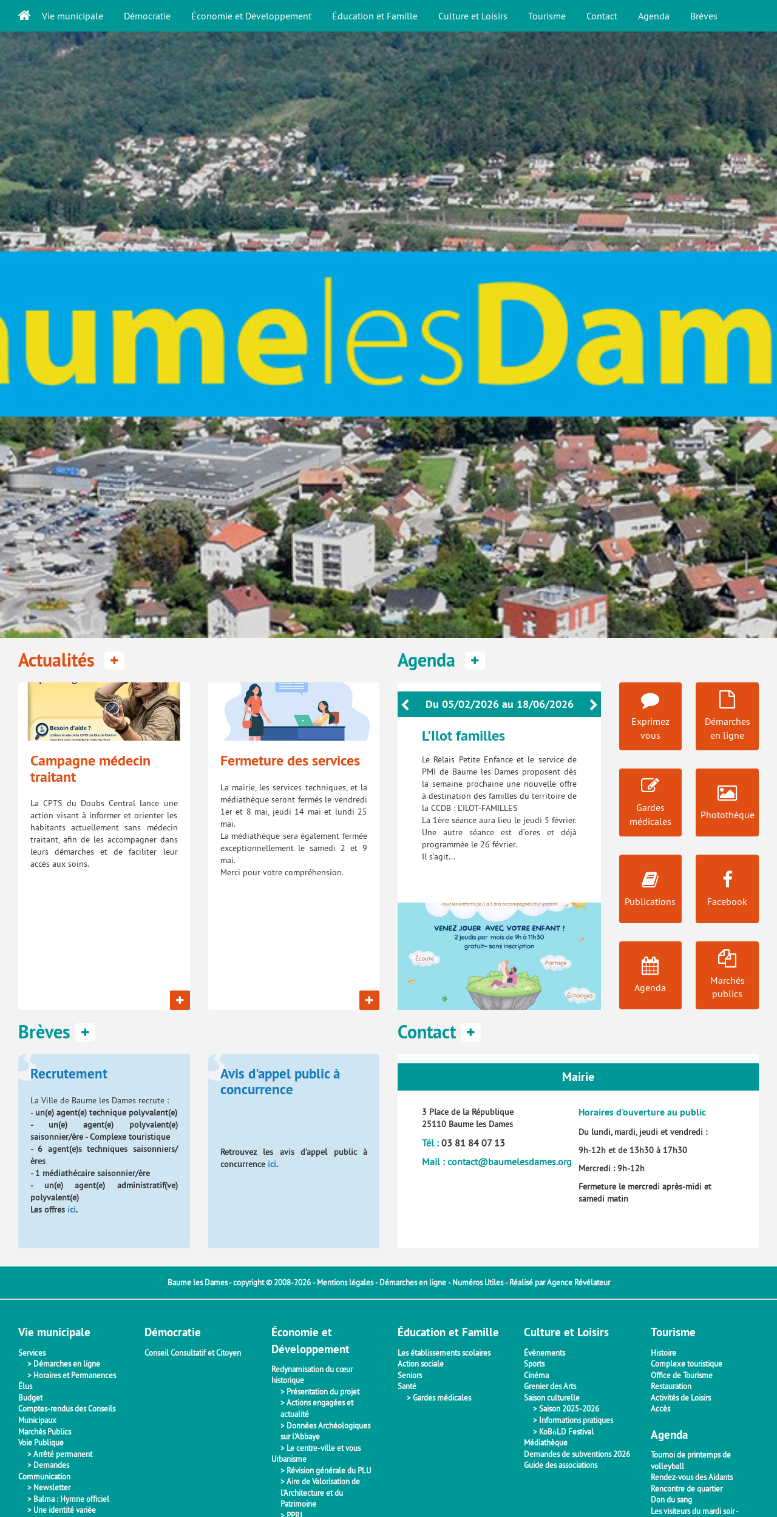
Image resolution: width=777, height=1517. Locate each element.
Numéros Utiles (477, 1282)
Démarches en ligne (412, 1282)
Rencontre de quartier (686, 1488)
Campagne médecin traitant (90, 768)
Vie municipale (72, 16)
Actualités (71, 660)
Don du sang (671, 1499)
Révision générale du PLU (329, 1470)
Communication (44, 1476)
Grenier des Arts (550, 1386)
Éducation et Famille (375, 16)
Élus (25, 1386)
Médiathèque (546, 1442)
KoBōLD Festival (566, 1431)
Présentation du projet (323, 1391)
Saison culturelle (552, 1397)
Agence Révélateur (578, 1282)
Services (32, 1352)
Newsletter (51, 1487)
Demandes (51, 1465)
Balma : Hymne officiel (71, 1499)
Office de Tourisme (682, 1375)
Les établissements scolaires (444, 1352)
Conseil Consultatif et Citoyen (192, 1352)
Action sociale (421, 1363)
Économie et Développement (251, 16)
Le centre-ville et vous (324, 1448)
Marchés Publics (44, 1431)
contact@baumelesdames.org (509, 1161)
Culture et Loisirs (472, 16)
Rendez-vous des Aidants (692, 1477)
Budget (30, 1397)
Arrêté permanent (62, 1454)
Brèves (704, 16)
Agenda (654, 16)
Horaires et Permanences (74, 1375)
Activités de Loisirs (681, 1397)
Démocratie (147, 16)
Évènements (544, 1352)
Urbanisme (289, 1459)
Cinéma (536, 1375)
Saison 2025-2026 (569, 1408)
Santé (407, 1386)
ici (71, 1209)
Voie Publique (41, 1442)
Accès (660, 1408)
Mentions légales (345, 1282)
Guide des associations (560, 1465)
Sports (534, 1363)
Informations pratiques (576, 1420)
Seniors (410, 1375)
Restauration (671, 1386)
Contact (601, 16)
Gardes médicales (442, 1397)
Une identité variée (64, 1510)
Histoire (663, 1352)
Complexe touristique (686, 1363)
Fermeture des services (290, 760)
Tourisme (547, 16)
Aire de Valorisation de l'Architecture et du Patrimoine (320, 1492)
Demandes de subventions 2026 (577, 1454)
